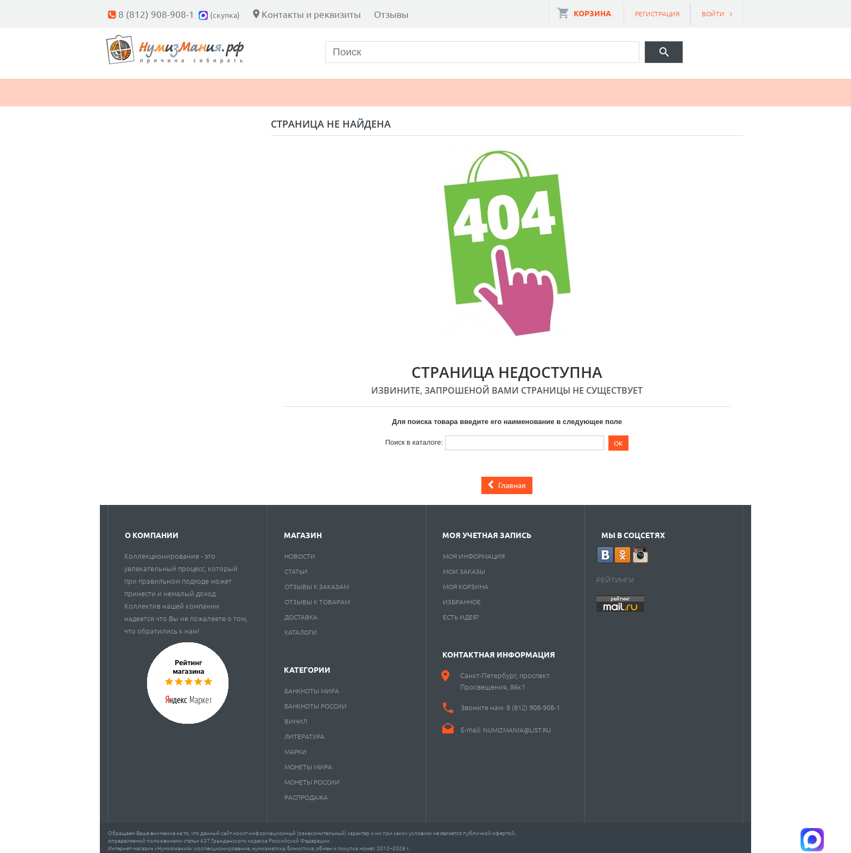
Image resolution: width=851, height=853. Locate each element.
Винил (295, 715)
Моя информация (474, 550)
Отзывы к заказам (316, 580)
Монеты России (312, 776)
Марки (292, 86)
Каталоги (300, 626)
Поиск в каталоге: (414, 436)
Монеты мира (308, 760)
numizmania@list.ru (517, 723)
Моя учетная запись (486, 529)
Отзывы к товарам (317, 595)
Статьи (296, 565)
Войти (713, 13)
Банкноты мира (311, 684)
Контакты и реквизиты (311, 14)
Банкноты (218, 86)
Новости (299, 550)
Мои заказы (464, 565)
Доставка (300, 610)
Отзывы (391, 14)
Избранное (462, 595)
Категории (307, 663)
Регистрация (657, 13)
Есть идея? (461, 610)
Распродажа (306, 791)
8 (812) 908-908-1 (156, 14)
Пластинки (432, 86)
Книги (356, 86)
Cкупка (579, 86)
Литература (304, 730)
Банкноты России (315, 700)
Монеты (139, 86)
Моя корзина (465, 580)
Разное (511, 86)
